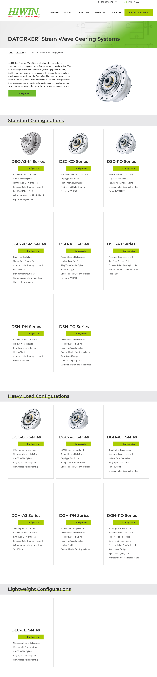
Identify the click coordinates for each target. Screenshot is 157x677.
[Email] (115, 2)
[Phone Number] (105, 2)
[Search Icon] (147, 2)
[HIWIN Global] (132, 2)
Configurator (24, 93)
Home (11, 53)
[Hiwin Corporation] (24, 12)
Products (20, 53)
